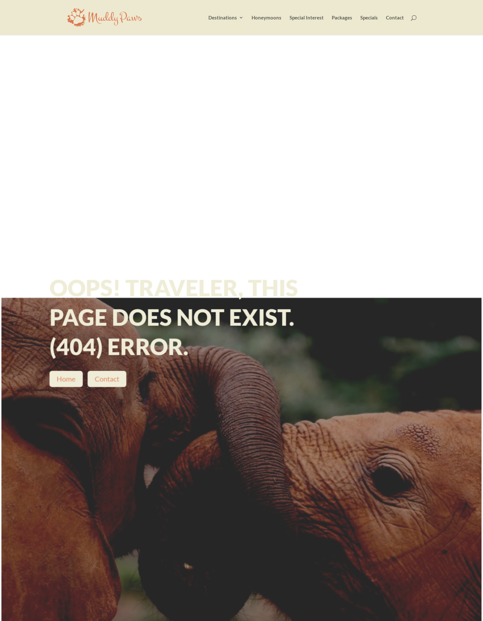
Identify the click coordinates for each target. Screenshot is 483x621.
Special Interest (307, 17)
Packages (342, 17)
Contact (395, 17)
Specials (369, 17)
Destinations (222, 17)
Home (66, 380)
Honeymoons (266, 17)
